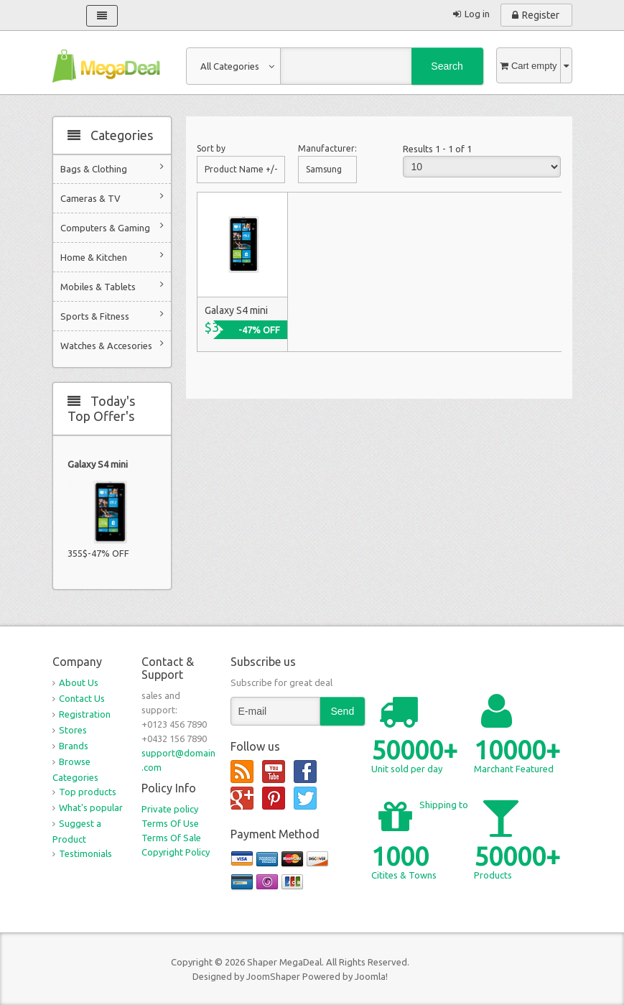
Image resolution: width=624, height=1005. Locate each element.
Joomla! (371, 976)
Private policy (169, 809)
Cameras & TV (112, 197)
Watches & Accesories (112, 344)
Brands (73, 746)
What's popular (91, 807)
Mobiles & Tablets (112, 285)
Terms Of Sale (171, 838)
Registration (85, 714)
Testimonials (85, 853)
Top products (87, 792)
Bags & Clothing (112, 168)
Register (540, 15)
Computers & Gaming (112, 227)
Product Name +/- (241, 169)
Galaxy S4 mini (97, 464)
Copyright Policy (175, 852)
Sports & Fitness (112, 315)
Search (446, 66)
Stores (73, 730)
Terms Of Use (170, 823)
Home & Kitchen (112, 256)
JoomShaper (273, 976)
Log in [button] (477, 14)
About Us (78, 682)
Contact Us (82, 698)
